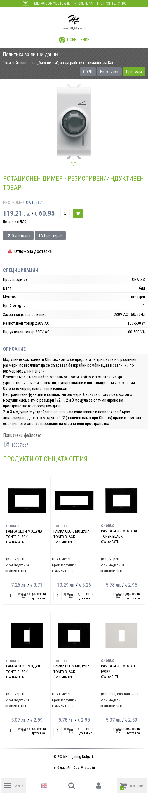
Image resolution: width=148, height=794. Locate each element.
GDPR (88, 71)
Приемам (134, 71)
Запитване (18, 235)
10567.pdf (15, 445)
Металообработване (52, 3)
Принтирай (50, 235)
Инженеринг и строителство (100, 3)
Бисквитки (109, 71)
